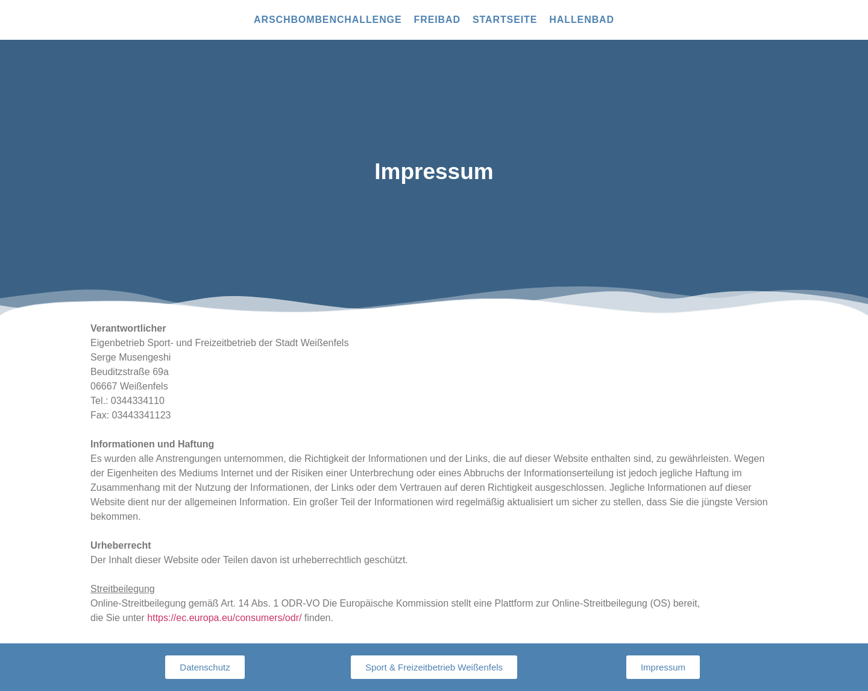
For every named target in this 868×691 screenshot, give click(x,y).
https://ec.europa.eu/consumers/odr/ (224, 618)
